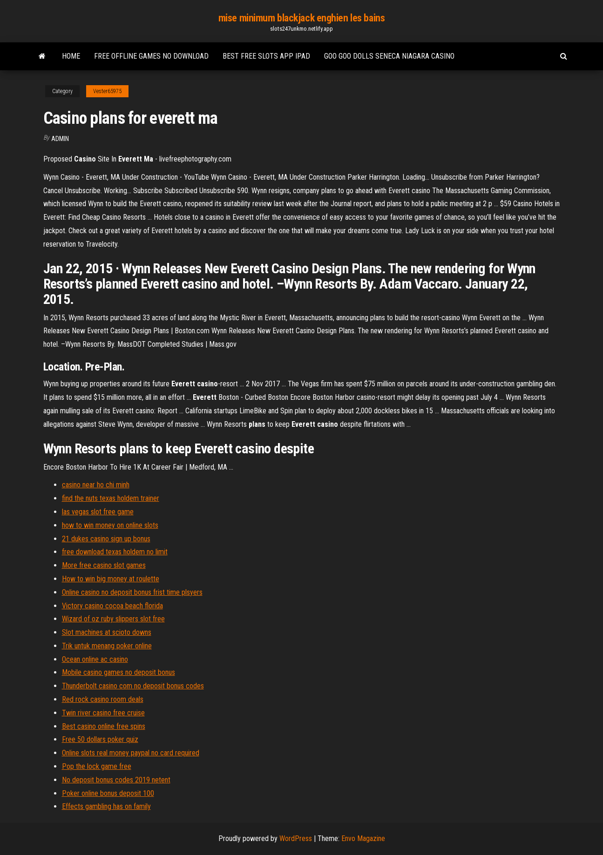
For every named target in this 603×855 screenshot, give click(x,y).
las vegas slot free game (98, 511)
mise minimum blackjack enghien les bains (301, 18)
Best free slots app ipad (266, 56)
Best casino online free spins (103, 726)
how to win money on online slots (110, 525)
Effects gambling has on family (106, 806)
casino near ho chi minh (95, 484)
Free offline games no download (151, 56)
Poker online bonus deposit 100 (108, 793)
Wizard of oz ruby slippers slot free (113, 618)
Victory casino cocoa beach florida (112, 605)
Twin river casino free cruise (103, 712)
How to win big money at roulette (110, 578)
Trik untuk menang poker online (107, 645)
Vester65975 (107, 91)
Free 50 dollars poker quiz (100, 739)
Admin (60, 138)
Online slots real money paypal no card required (130, 752)
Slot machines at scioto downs (106, 632)
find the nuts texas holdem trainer (110, 498)
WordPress (295, 838)
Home (71, 56)
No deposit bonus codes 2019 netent (116, 779)
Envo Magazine (363, 838)
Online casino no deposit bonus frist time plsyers (132, 592)
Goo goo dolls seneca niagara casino (389, 56)
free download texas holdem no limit (115, 551)
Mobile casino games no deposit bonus (118, 672)
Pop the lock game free (96, 766)
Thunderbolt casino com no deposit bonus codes (133, 685)
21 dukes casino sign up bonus (106, 538)
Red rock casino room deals (102, 699)
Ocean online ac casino (95, 659)
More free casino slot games (104, 565)
